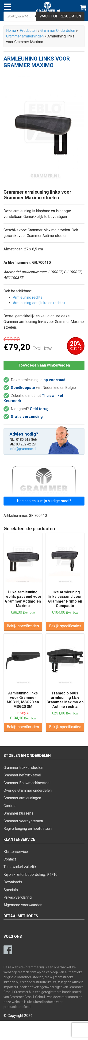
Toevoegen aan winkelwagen (44, 365)
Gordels (10, 805)
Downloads (13, 882)
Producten (28, 30)
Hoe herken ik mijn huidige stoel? (44, 501)
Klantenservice (16, 851)
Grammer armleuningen (25, 36)
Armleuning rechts (27, 297)
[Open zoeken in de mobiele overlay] (44, 16)
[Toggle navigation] (7, 7)
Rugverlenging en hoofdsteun (28, 828)
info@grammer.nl (23, 449)
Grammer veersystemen (23, 821)
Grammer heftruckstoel (22, 775)
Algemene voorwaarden (23, 905)
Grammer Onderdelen (57, 30)
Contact (10, 859)
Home (11, 30)
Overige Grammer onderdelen (28, 790)
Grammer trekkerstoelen (23, 767)
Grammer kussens (18, 813)
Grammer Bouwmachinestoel (27, 783)
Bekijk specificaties (23, 626)
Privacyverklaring (18, 897)
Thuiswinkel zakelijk (20, 867)
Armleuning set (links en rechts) (39, 303)
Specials (11, 890)
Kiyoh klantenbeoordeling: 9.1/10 (30, 874)
